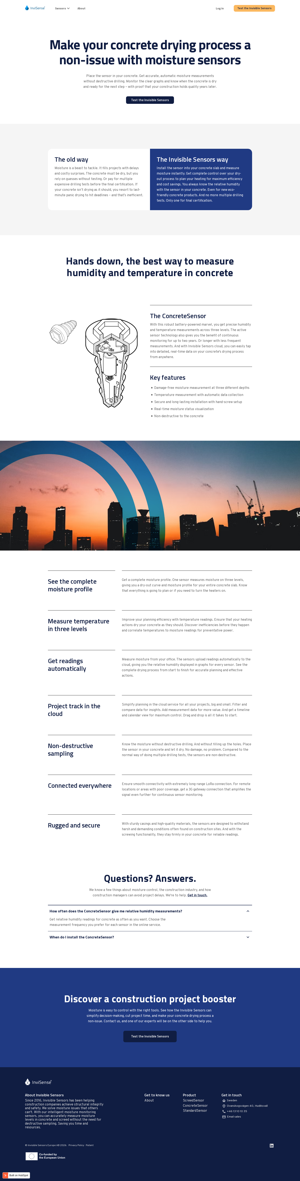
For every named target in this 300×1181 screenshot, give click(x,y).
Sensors (63, 8)
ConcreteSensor (195, 1106)
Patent (90, 1145)
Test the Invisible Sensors (254, 8)
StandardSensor (195, 1111)
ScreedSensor (193, 1101)
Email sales (234, 1117)
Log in (220, 8)
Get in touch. (197, 895)
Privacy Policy (76, 1145)
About (81, 8)
